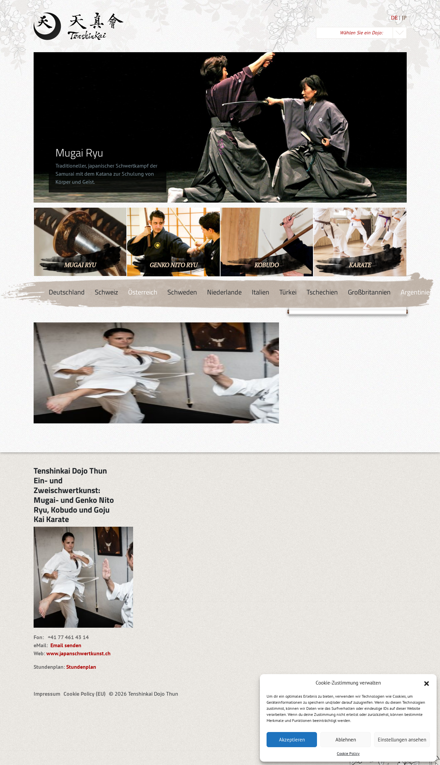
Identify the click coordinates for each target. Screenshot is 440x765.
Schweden (182, 292)
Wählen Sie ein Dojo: (361, 33)
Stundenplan (81, 666)
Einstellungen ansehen (402, 739)
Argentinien (417, 292)
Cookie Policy (348, 753)
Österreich (142, 292)
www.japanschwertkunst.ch (78, 653)
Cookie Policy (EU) (85, 694)
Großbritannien (369, 292)
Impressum (47, 694)
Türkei (287, 292)
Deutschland (67, 292)
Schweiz (106, 292)
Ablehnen (345, 739)
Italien (260, 292)
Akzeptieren (292, 739)
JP (404, 17)
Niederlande (224, 292)
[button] (426, 683)
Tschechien (322, 292)
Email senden (64, 645)
